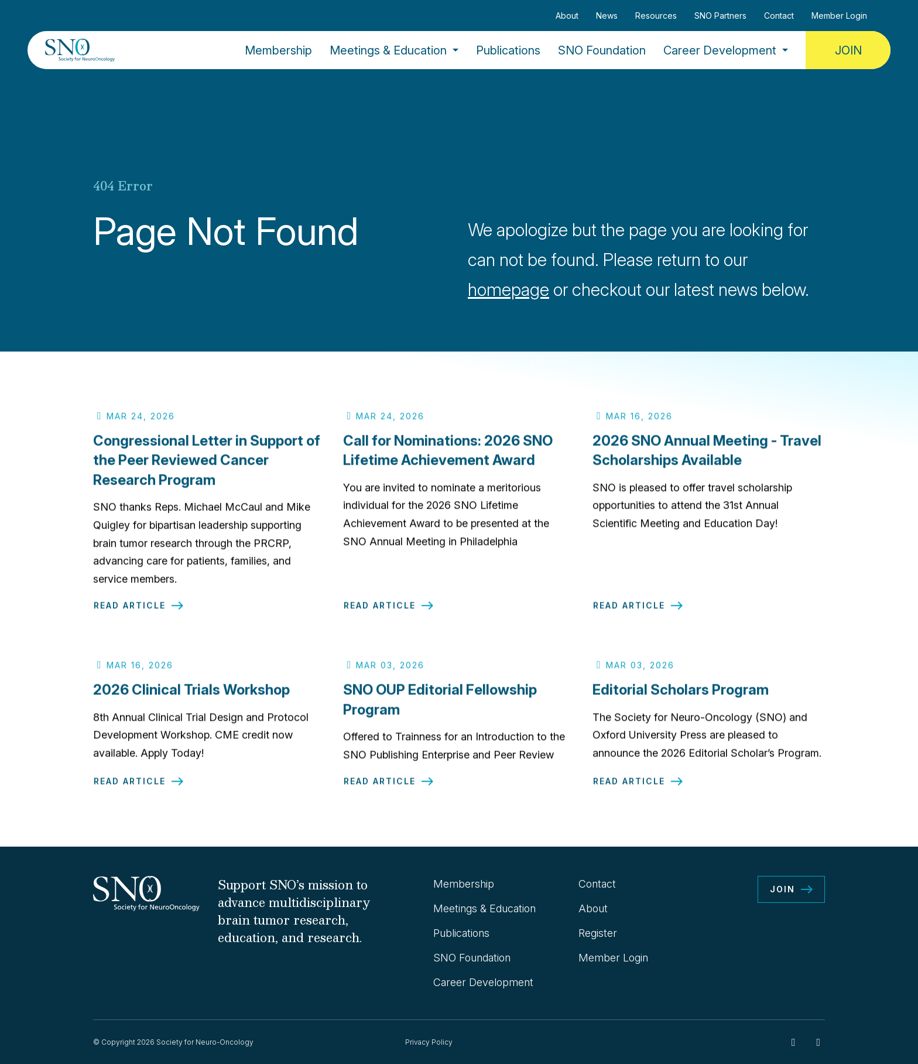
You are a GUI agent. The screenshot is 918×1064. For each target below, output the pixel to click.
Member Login (839, 16)
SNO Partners (720, 16)
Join (848, 50)
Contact (779, 16)
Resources (656, 16)
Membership (278, 50)
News (607, 16)
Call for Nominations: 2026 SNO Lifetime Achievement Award (448, 458)
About (567, 16)
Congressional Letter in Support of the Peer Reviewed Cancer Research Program (206, 468)
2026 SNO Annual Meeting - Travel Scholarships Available (706, 458)
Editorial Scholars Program (680, 697)
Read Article (130, 613)
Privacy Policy (429, 1042)
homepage (508, 289)
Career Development (719, 50)
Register (597, 933)
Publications (508, 50)
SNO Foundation (602, 50)
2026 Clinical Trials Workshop (191, 697)
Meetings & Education (388, 50)
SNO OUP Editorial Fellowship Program (440, 707)
